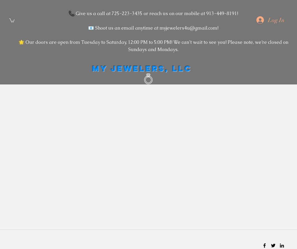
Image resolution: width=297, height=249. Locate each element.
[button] (12, 20)
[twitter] (273, 245)
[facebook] (264, 245)
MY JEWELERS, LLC (142, 68)
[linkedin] (282, 245)
